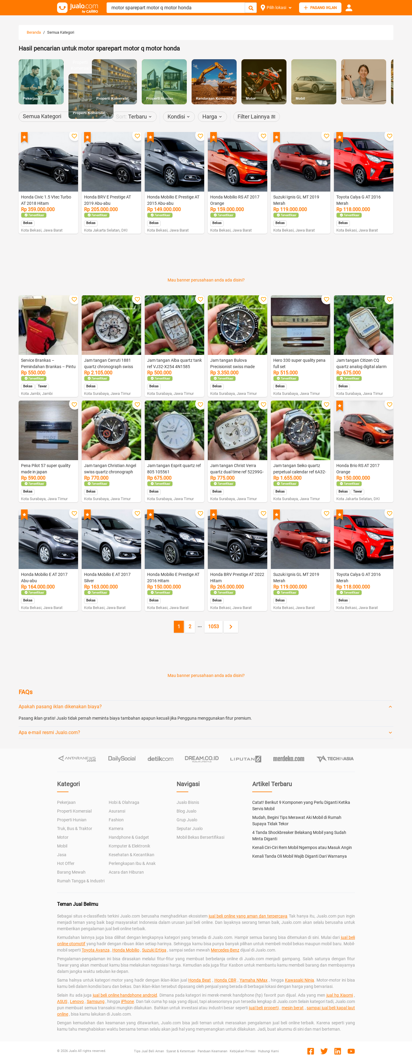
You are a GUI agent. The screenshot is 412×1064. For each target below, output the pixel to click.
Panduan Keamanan (212, 1051)
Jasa (61, 854)
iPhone (127, 1001)
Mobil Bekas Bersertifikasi (200, 837)
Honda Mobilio (125, 950)
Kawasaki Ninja (299, 980)
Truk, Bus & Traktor (74, 828)
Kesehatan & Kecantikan (131, 854)
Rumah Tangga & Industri (81, 880)
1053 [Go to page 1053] (213, 626)
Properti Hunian (71, 819)
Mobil (62, 846)
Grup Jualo (187, 819)
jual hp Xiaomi (339, 995)
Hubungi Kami (268, 1051)
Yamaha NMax (254, 980)
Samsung (96, 1001)
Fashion (116, 819)
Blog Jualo (186, 811)
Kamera (116, 828)
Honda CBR (225, 980)
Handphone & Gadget (129, 837)
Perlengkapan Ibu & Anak (132, 863)
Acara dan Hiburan (126, 872)
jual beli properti (264, 1007)
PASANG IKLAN (320, 7)
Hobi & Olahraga (124, 802)
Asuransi (117, 811)
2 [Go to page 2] (190, 626)
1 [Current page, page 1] (178, 626)
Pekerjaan (66, 802)
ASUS (62, 1001)
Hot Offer (65, 863)
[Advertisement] (206, 259)
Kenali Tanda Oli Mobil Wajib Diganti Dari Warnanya (299, 856)
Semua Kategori (60, 32)
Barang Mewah (71, 872)
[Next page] (231, 627)
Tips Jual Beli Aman (149, 1051)
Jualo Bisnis (188, 802)
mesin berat (293, 1007)
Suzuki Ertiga (154, 950)
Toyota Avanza (96, 950)
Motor (62, 837)
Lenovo (77, 1001)
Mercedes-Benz (225, 950)
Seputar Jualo (190, 828)
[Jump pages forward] (199, 627)
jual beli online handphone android (125, 995)
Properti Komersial (74, 811)
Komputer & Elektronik (129, 846)
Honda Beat (199, 980)
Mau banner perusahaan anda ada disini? (206, 280)
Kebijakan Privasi (243, 1051)
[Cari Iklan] (251, 8)
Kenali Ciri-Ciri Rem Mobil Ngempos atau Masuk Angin (302, 847)
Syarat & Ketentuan (180, 1051)
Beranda (34, 32)
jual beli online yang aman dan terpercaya (248, 916)
